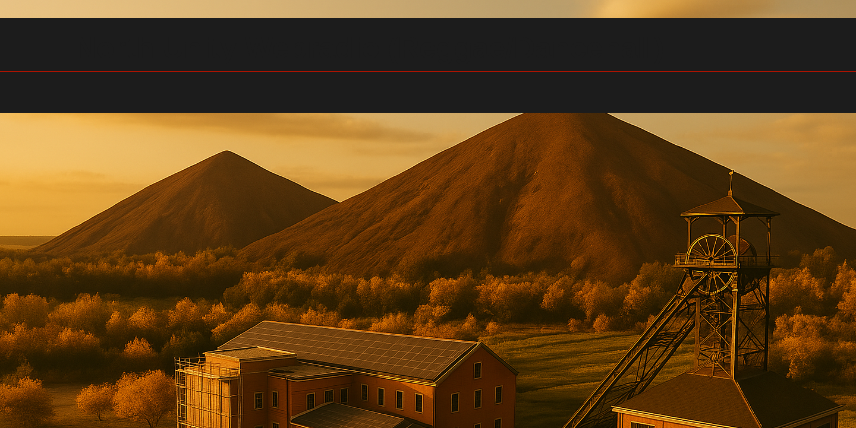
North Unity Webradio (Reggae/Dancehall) (369, 48)
